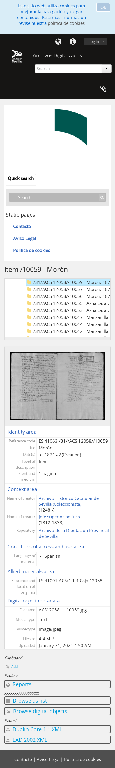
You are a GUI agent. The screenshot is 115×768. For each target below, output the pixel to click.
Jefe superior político (59, 516)
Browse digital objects (36, 711)
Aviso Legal (24, 238)
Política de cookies (31, 250)
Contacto (22, 226)
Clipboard (103, 89)
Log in (94, 41)
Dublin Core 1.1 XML (34, 729)
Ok (103, 7)
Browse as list (26, 700)
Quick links (73, 41)
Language (58, 41)
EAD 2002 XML (26, 739)
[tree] (57, 308)
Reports (18, 684)
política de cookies (66, 23)
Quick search (21, 178)
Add (14, 666)
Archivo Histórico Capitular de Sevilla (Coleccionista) (69, 501)
